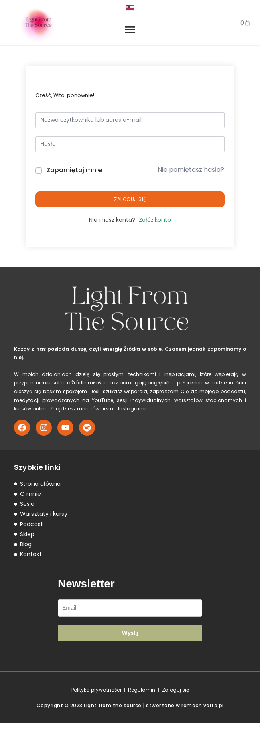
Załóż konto (155, 233)
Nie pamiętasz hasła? (191, 183)
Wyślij (130, 646)
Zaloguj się (130, 212)
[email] (130, 621)
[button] (130, 37)
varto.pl (213, 718)
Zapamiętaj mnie (74, 183)
